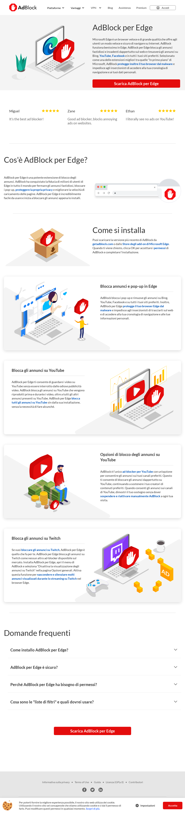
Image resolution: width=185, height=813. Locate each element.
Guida (97, 782)
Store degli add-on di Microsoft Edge (146, 244)
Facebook (118, 55)
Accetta (172, 805)
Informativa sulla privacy (56, 782)
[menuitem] (110, 8)
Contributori (136, 782)
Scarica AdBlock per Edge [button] (136, 83)
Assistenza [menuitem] (125, 7)
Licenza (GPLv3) (115, 782)
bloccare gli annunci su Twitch (40, 550)
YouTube (105, 55)
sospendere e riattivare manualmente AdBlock (130, 496)
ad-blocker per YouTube (137, 471)
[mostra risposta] (176, 650)
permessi (160, 248)
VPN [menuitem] (93, 7)
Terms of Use (82, 782)
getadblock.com (102, 244)
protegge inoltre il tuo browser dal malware (145, 64)
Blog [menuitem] (110, 7)
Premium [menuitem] (141, 7)
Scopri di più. (93, 808)
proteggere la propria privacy (34, 189)
